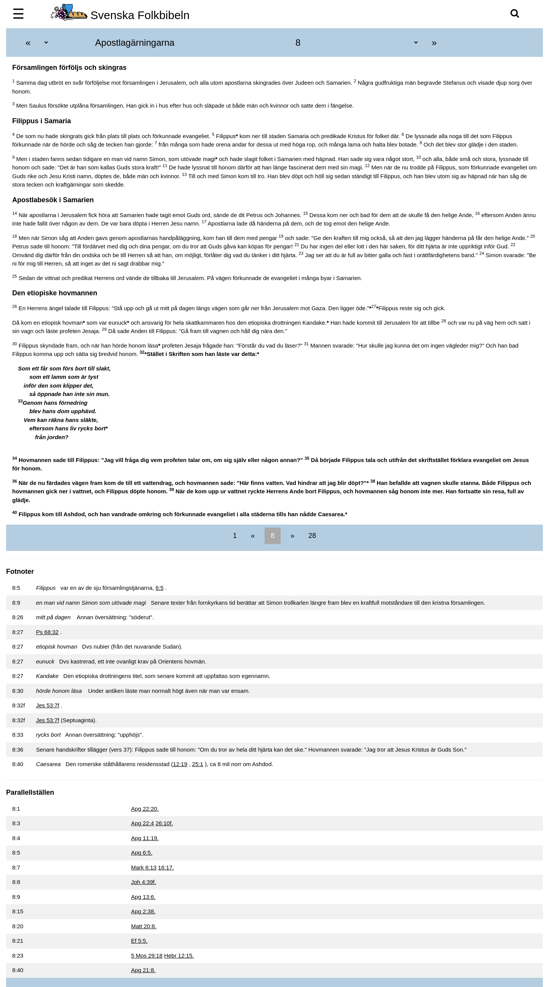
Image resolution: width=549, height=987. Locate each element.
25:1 (197, 764)
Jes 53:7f (47, 705)
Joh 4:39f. (143, 882)
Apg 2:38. (143, 911)
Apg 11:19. (145, 838)
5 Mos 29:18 (147, 955)
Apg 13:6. (143, 897)
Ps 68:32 (47, 632)
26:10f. (164, 823)
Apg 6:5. (141, 852)
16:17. (166, 867)
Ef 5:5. (139, 940)
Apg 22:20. (145, 808)
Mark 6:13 (144, 867)
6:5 (160, 587)
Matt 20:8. (144, 926)
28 (311, 535)
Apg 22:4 (142, 823)
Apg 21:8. (143, 970)
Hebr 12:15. (179, 955)
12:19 (180, 764)
